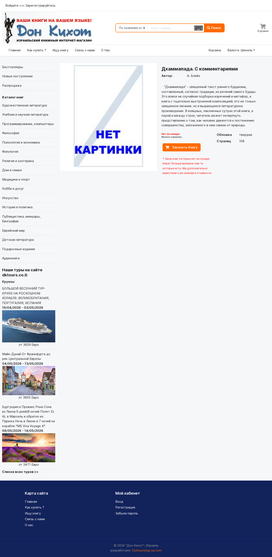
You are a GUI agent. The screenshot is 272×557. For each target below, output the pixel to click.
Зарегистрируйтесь (40, 5)
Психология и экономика (21, 142)
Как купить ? (36, 50)
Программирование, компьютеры (28, 124)
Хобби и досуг (13, 189)
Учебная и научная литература (25, 114)
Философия (10, 133)
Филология (10, 151)
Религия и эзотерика (18, 161)
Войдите (12, 5)
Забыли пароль (126, 513)
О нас (29, 525)
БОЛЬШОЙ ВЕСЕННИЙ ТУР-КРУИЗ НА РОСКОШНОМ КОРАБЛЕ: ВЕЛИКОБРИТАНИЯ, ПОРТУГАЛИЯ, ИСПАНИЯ (28, 316)
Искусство (10, 198)
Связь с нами (85, 50)
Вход (119, 502)
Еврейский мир (13, 230)
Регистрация (125, 507)
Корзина (214, 50)
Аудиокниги (11, 258)
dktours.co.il (14, 275)
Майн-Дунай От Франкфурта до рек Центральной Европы (28, 376)
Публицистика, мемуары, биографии (21, 218)
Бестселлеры (12, 67)
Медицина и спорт (16, 179)
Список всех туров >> (20, 472)
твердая (245, 135)
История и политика (17, 207)
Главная (14, 50)
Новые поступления (17, 76)
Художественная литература (24, 105)
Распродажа (11, 85)
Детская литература (18, 240)
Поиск (214, 28)
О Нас (105, 50)
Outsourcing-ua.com (147, 550)
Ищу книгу (60, 50)
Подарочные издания (18, 249)
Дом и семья (12, 170)
